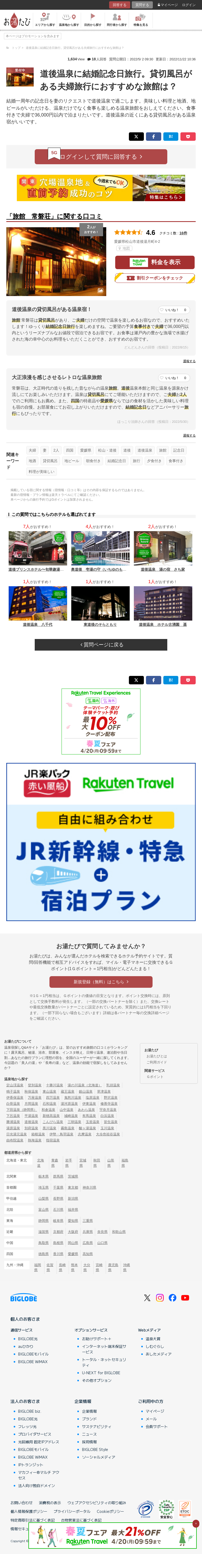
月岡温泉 (31, 1104)
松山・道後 (107, 450)
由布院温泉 (14, 1140)
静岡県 (43, 1221)
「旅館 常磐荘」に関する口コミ (54, 216)
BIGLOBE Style (95, 1449)
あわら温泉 (86, 1110)
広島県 (88, 1243)
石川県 (58, 1210)
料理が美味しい (41, 471)
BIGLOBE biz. (29, 1411)
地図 (124, 248)
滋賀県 (43, 1232)
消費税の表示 (50, 1502)
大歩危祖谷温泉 (108, 1134)
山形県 (110, 1162)
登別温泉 (35, 1085)
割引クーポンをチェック (155, 278)
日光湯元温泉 (16, 1134)
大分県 (86, 1267)
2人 (56, 450)
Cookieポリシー (110, 1511)
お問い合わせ (22, 1502)
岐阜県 (58, 1221)
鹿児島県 (113, 1267)
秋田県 (96, 1162)
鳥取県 (43, 1243)
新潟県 (73, 1198)
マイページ (168, 5)
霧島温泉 (67, 1128)
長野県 (58, 1198)
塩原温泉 (92, 1098)
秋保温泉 (31, 1091)
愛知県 (73, 1221)
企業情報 (82, 1401)
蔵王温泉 (67, 1091)
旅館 (162, 450)
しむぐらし (155, 1346)
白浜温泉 (107, 1116)
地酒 (32, 461)
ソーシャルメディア (98, 1457)
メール (151, 1418)
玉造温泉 (92, 1122)
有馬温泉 (89, 1116)
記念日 (178, 450)
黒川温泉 (49, 1128)
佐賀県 (50, 1267)
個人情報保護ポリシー (29, 1511)
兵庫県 (88, 1232)
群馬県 (58, 1176)
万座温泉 (35, 1098)
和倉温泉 (48, 1110)
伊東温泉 (89, 1104)
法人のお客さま (25, 1401)
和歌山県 (119, 1232)
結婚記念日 (117, 461)
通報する (189, 361)
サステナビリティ (97, 1426)
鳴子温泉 (13, 1091)
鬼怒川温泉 (72, 1098)
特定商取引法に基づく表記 (33, 1520)
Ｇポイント (155, 1077)
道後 (127, 450)
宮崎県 (99, 1267)
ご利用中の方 (150, 1401)
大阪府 (73, 1232)
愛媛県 (85, 450)
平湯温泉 (31, 1116)
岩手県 (68, 1162)
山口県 (102, 1243)
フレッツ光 (27, 1426)
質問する (142, 5)
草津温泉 (104, 1091)
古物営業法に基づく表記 (81, 1520)
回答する (120, 5)
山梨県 (43, 1198)
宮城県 (82, 1162)
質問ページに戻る (102, 644)
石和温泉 (49, 1104)
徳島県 (43, 1254)
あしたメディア (158, 1354)
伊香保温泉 (14, 1098)
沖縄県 (126, 1267)
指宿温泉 (53, 1140)
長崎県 (62, 1267)
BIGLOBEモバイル (33, 1354)
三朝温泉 (74, 1122)
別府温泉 (31, 1128)
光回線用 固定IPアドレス (38, 1441)
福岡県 (37, 1267)
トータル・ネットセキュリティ (104, 1362)
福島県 (125, 1162)
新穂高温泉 (51, 1116)
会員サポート (157, 1426)
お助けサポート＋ (97, 1338)
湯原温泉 (13, 1128)
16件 (183, 233)
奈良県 (102, 1232)
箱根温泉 (38, 1134)
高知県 (88, 1254)
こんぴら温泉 (53, 1122)
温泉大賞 (153, 1338)
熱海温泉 (35, 1140)
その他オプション (97, 1380)
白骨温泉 (13, 1104)
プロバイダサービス (34, 1434)
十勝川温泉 (54, 1085)
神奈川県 (89, 1187)
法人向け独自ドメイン (36, 1485)
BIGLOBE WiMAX (33, 1361)
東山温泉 (49, 1091)
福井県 (73, 1210)
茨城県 (73, 1176)
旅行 (136, 461)
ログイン (189, 5)
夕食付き (154, 461)
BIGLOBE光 (28, 1338)
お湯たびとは (157, 1056)
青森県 (54, 1162)
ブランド (89, 1418)
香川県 (58, 1254)
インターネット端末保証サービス (104, 1349)
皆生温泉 (111, 1122)
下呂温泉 (13, 1116)
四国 (69, 450)
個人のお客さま (25, 1319)
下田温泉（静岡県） (21, 1110)
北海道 (40, 1162)
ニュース (89, 1434)
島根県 (58, 1243)
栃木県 (43, 1176)
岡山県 (73, 1243)
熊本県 (74, 1267)
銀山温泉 (86, 1091)
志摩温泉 (85, 1134)
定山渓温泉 (14, 1085)
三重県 (88, 1221)
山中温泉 (66, 1110)
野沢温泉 (111, 1098)
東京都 (73, 1187)
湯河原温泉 (69, 1104)
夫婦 (32, 450)
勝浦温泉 (13, 1122)
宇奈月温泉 (108, 1110)
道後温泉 (145, 450)
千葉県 (58, 1187)
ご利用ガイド (157, 1062)
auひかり (25, 1346)
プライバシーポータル (72, 1511)
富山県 (43, 1210)
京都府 (58, 1232)
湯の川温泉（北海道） (85, 1085)
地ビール (71, 461)
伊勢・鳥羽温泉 (61, 1134)
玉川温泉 (107, 1128)
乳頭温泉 (113, 1085)
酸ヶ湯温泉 (87, 1128)
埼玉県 (43, 1187)
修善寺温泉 (109, 1104)
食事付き (176, 461)
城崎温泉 (71, 1116)
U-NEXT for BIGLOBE (101, 1372)
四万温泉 (53, 1098)
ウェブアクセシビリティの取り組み (96, 1502)
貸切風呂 (50, 461)
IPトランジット (30, 1464)
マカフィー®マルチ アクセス (38, 1475)
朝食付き (93, 461)
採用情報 (89, 1441)
